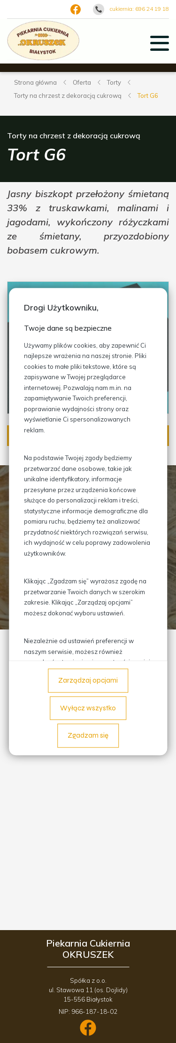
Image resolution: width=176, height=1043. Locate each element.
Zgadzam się (88, 736)
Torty (114, 82)
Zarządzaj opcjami (88, 681)
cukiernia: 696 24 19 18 (139, 8)
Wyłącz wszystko (88, 708)
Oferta (82, 82)
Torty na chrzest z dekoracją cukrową (68, 95)
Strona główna (35, 82)
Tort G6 (148, 95)
